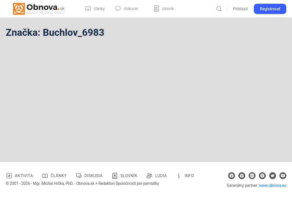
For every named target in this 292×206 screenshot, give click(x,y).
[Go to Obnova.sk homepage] (39, 8)
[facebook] (231, 175)
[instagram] (241, 175)
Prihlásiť (240, 9)
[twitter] (272, 175)
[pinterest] (262, 175)
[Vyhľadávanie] (219, 8)
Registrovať (270, 9)
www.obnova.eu (272, 185)
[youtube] (282, 175)
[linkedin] (252, 175)
